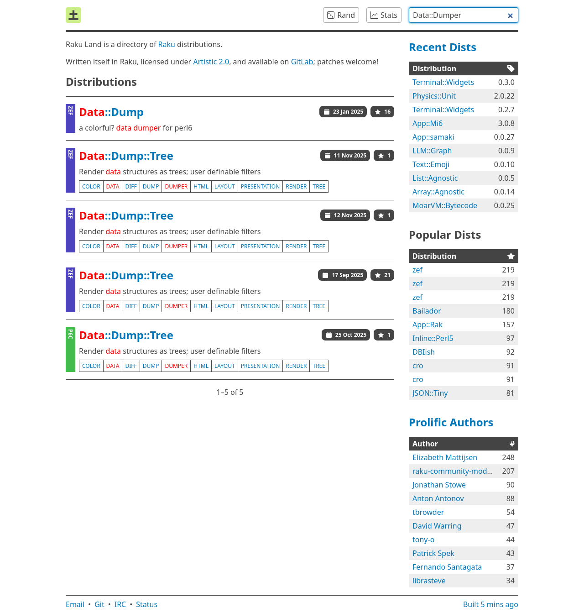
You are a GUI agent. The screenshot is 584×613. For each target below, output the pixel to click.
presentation (260, 186)
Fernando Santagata (447, 567)
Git (99, 604)
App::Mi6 (427, 123)
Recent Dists (442, 46)
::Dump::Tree (126, 155)
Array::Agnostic (438, 192)
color (91, 186)
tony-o (423, 539)
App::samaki (433, 137)
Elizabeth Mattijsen (444, 457)
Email (75, 604)
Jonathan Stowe (439, 485)
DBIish (423, 352)
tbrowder (428, 512)
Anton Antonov (438, 498)
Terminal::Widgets (443, 82)
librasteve (429, 581)
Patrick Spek (433, 553)
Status (146, 604)
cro (417, 366)
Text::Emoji (430, 164)
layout (224, 186)
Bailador (426, 311)
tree (319, 186)
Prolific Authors (451, 422)
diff (130, 186)
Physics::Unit (434, 96)
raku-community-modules (456, 471)
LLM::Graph (432, 151)
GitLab (302, 62)
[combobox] (463, 15)
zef (417, 270)
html (201, 186)
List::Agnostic (435, 178)
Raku (166, 44)
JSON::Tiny (430, 393)
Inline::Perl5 (433, 338)
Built (490, 604)
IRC (120, 604)
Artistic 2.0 (211, 62)
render (296, 186)
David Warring (437, 526)
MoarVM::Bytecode (444, 205)
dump (151, 186)
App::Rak (427, 325)
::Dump (111, 111)
